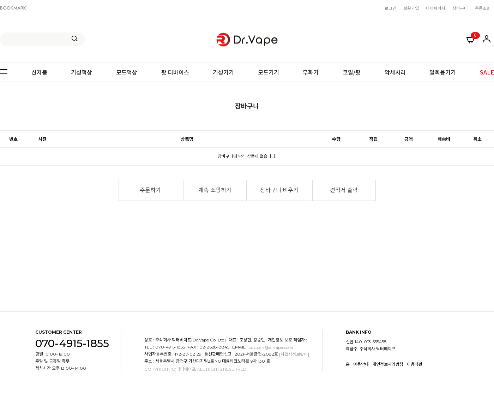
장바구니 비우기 (279, 190)
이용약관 (414, 364)
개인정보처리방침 (387, 364)
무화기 (311, 72)
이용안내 (361, 364)
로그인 (390, 8)
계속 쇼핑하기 (214, 190)
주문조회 (482, 8)
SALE (487, 72)
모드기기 (268, 72)
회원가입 (411, 8)
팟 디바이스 (175, 72)
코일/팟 (352, 72)
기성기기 (223, 72)
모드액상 (126, 72)
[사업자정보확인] (294, 354)
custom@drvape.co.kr (271, 347)
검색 (75, 38)
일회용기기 (442, 72)
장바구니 (460, 8)
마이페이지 (435, 8)
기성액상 (81, 72)
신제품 (39, 72)
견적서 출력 (344, 190)
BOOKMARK (13, 8)
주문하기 (150, 190)
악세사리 (395, 72)
